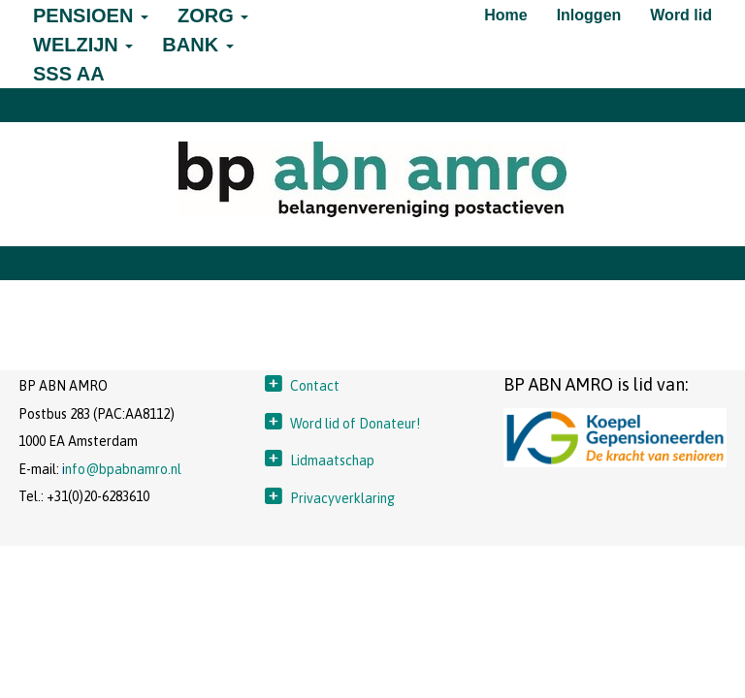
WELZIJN (83, 44)
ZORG (213, 15)
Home (505, 15)
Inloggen (589, 15)
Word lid (681, 15)
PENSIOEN (90, 15)
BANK (197, 44)
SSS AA (69, 73)
